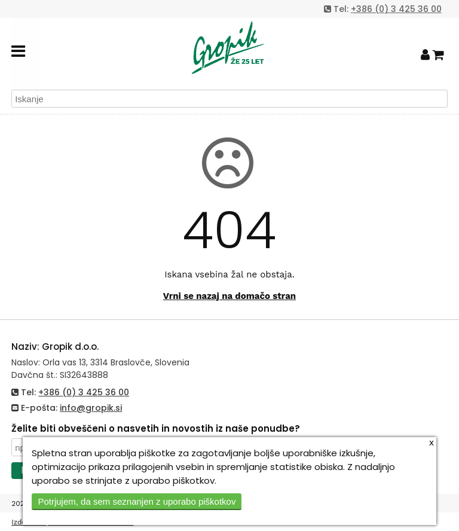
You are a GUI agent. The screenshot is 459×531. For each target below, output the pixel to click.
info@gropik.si (91, 408)
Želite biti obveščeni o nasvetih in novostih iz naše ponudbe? (155, 428)
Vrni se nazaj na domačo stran (229, 296)
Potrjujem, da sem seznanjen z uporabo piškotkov (136, 501)
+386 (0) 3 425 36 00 (396, 9)
